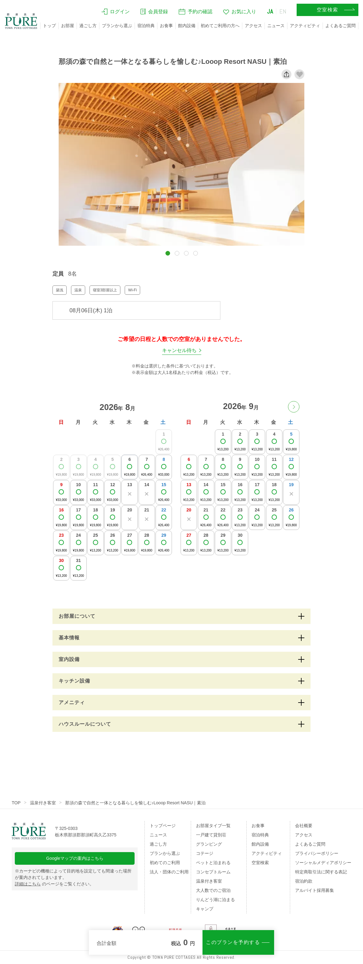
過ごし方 (88, 25)
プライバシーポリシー (316, 853)
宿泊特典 (146, 25)
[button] (167, 253)
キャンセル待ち (179, 350)
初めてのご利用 (165, 862)
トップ (49, 25)
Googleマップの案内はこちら (74, 858)
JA (270, 11)
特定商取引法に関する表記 (321, 871)
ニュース (276, 25)
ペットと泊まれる (213, 862)
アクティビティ (305, 25)
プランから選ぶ (117, 25)
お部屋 (67, 25)
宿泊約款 (303, 881)
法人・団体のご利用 (169, 871)
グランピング (209, 844)
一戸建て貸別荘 (211, 834)
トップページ (163, 825)
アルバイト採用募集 (314, 890)
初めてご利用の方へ (220, 25)
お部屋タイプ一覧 (213, 825)
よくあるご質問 (340, 25)
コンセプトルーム (213, 871)
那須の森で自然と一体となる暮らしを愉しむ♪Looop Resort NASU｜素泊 (135, 802)
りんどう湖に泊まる (215, 899)
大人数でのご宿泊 (213, 890)
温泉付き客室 (43, 802)
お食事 (166, 25)
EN (283, 11)
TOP (16, 802)
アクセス (253, 25)
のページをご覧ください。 (54, 883)
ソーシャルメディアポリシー (323, 862)
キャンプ (204, 908)
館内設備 (186, 25)
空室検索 (260, 862)
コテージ (204, 853)
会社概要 (303, 825)
